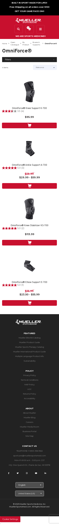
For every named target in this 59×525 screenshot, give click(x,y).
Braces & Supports (36, 43)
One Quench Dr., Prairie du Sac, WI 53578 (31, 465)
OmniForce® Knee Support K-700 (29, 108)
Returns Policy (29, 394)
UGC (29, 389)
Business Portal (29, 431)
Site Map (29, 436)
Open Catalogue (15, 43)
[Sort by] (45, 67)
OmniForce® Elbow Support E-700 (29, 282)
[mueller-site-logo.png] (28, 20)
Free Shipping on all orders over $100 (29, 7)
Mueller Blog (29, 417)
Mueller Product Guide (29, 342)
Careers (29, 422)
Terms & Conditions (29, 380)
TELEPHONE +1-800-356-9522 (29, 451)
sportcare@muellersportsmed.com (29, 455)
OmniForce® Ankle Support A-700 (29, 165)
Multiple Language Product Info (29, 356)
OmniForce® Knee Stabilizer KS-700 (29, 225)
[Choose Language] (29, 485)
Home (4, 43)
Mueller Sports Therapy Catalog (29, 347)
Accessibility (29, 398)
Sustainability (30, 361)
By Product (25, 43)
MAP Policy (29, 384)
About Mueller (29, 413)
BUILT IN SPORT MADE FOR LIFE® (29, 3)
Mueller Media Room (29, 427)
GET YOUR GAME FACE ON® (29, 11)
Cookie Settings (10, 519)
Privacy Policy (29, 375)
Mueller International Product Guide (29, 351)
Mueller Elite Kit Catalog (29, 338)
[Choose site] (29, 493)
